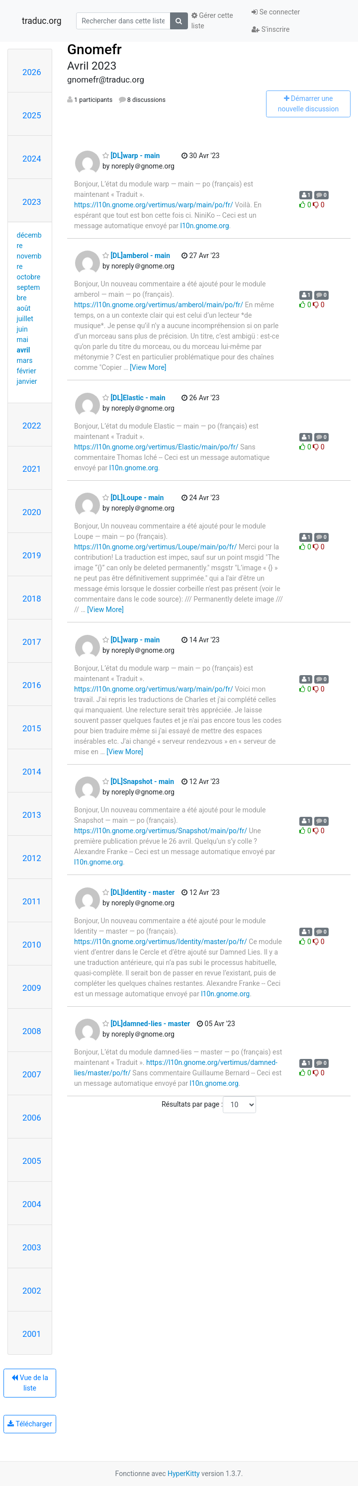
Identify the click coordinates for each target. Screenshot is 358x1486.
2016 (31, 685)
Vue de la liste (29, 1383)
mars (25, 360)
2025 (31, 115)
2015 (31, 728)
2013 (31, 815)
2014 (31, 772)
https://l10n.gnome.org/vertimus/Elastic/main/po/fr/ (156, 447)
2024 (31, 159)
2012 (31, 858)
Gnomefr (94, 49)
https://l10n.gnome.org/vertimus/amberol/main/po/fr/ (158, 305)
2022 (31, 426)
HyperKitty (184, 1474)
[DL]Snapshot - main (138, 782)
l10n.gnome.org (204, 226)
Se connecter (276, 12)
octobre (29, 277)
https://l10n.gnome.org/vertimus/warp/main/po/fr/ (153, 205)
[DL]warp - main (131, 156)
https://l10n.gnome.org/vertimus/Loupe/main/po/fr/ (155, 547)
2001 (31, 1334)
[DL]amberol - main (136, 256)
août (24, 308)
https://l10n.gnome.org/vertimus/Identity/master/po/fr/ (160, 942)
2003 (31, 1247)
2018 (31, 599)
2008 (31, 1031)
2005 (31, 1161)
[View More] (148, 367)
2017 (31, 642)
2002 (31, 1291)
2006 (31, 1118)
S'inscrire (270, 29)
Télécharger (29, 1424)
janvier (27, 381)
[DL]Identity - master (138, 892)
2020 (31, 512)
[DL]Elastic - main (134, 398)
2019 (31, 555)
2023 (31, 202)
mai (22, 340)
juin (22, 329)
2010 (31, 945)
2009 (31, 988)
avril (23, 350)
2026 (31, 72)
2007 (31, 1074)
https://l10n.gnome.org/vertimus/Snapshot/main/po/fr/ (160, 831)
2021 (31, 469)
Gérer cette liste (212, 20)
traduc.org (42, 21)
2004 (31, 1204)
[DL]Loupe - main (133, 498)
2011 (31, 901)
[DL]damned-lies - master (146, 1024)
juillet (25, 319)
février (26, 371)
